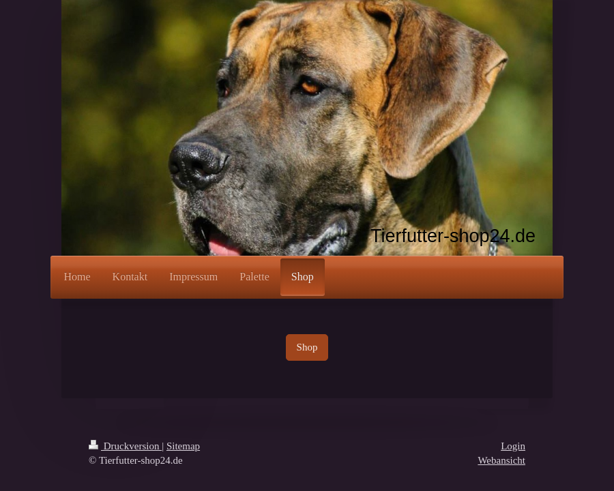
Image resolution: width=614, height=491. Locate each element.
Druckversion (125, 446)
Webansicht (501, 460)
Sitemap (183, 446)
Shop (307, 347)
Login (513, 446)
